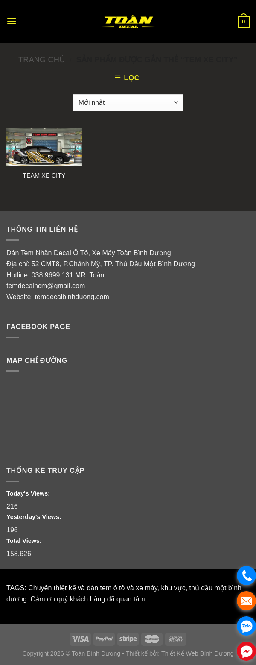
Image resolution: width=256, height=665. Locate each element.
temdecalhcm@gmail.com (45, 285)
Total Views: (25, 540)
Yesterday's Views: (34, 516)
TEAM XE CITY (44, 175)
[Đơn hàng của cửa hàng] (128, 102)
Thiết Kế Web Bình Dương (197, 653)
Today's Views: (29, 493)
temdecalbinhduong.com (72, 296)
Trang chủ (41, 59)
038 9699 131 (52, 275)
